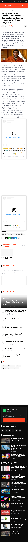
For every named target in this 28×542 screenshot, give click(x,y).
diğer (3, 365)
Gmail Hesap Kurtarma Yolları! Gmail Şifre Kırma (15, 319)
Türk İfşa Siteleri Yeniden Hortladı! (15, 348)
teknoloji (16, 368)
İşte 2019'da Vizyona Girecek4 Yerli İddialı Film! (7, 259)
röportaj (4, 368)
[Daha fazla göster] (18, 238)
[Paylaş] (25, 26)
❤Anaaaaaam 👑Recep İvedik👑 (10, 225)
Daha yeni (4, 287)
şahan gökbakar (21, 234)
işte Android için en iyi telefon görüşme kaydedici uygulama (13, 326)
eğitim (8, 365)
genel (13, 365)
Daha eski (23, 287)
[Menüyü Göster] (2, 5)
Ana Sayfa (3, 10)
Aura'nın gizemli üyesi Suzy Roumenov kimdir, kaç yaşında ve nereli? (18, 526)
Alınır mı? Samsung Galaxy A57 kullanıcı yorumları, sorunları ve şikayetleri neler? (18, 447)
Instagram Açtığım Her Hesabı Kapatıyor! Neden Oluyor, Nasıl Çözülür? (18, 455)
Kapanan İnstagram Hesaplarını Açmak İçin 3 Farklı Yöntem (14, 342)
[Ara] (26, 5)
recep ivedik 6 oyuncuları (7, 234)
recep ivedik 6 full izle (6, 233)
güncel (18, 365)
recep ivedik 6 (11, 10)
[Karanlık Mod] (22, 5)
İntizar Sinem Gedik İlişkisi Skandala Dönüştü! (15, 355)
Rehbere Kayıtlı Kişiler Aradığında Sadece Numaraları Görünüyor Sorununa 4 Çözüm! (14, 334)
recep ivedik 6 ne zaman (17, 233)
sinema (15, 234)
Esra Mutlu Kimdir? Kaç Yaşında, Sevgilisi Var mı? (18, 439)
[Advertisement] (14, 180)
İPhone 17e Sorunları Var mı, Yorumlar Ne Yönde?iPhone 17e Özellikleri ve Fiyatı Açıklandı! (15, 312)
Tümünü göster (23, 245)
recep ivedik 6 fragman (18, 231)
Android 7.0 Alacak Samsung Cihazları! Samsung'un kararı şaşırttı (18, 518)
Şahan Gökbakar (7, 156)
